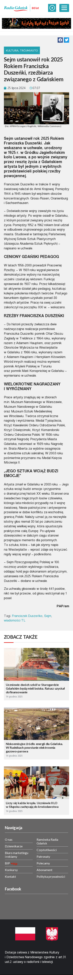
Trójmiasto (29, 50)
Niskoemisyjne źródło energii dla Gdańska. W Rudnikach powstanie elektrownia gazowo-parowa (34, 747)
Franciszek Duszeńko (27, 616)
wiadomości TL (15, 620)
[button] (60, 40)
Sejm (47, 616)
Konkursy (11, 870)
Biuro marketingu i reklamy (16, 854)
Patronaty (43, 856)
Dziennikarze (14, 846)
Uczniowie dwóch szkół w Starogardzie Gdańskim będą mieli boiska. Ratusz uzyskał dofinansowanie (35, 688)
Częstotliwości (47, 850)
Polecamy (43, 863)
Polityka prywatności (51, 876)
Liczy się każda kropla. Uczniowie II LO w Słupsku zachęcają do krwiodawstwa (32, 804)
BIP (7, 863)
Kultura (12, 50)
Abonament (44, 870)
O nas (8, 839)
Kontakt (10, 876)
